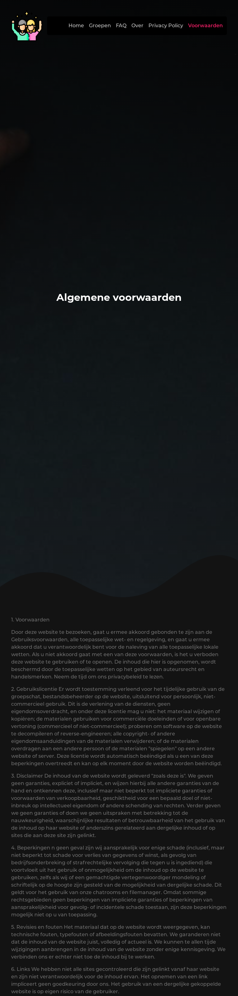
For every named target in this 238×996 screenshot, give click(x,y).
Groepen (100, 26)
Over (137, 26)
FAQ (121, 26)
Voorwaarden (205, 26)
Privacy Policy (165, 26)
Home (76, 26)
